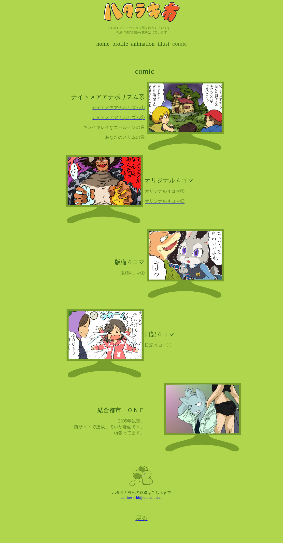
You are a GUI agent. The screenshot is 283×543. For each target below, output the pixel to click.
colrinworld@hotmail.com (141, 497)
